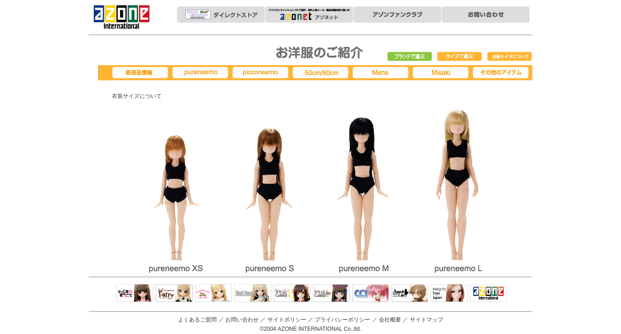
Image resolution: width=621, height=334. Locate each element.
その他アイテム (502, 72)
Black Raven (252, 294)
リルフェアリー (174, 294)
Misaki (442, 72)
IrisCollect (292, 294)
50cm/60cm (322, 72)
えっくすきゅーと (134, 294)
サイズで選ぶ (459, 57)
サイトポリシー (287, 319)
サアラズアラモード (213, 294)
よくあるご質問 (197, 319)
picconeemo (262, 72)
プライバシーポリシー (342, 319)
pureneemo (202, 72)
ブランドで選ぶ (409, 57)
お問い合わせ (242, 319)
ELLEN (331, 294)
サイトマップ (426, 319)
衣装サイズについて (509, 57)
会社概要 (390, 319)
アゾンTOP (488, 294)
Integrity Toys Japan (449, 294)
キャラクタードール (370, 294)
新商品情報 (142, 72)
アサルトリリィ (409, 294)
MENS (382, 72)
